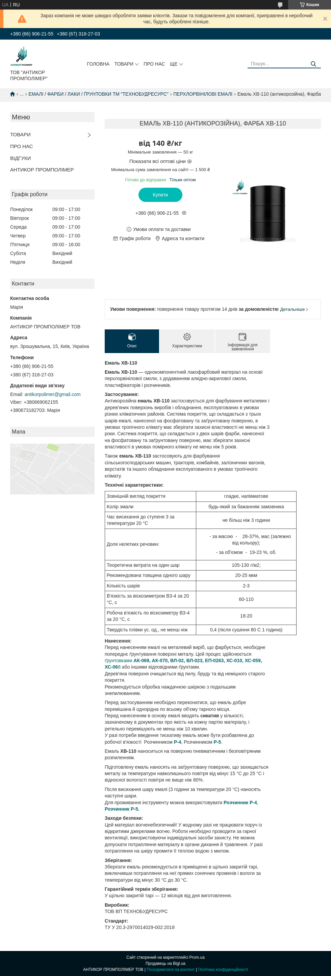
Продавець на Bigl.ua (165, 963)
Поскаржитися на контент (171, 969)
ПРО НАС (154, 64)
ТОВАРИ (123, 64)
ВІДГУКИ (20, 158)
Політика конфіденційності (223, 969)
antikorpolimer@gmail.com (53, 394)
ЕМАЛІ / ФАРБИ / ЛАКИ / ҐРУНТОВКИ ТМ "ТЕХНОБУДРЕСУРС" (99, 94)
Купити (160, 194)
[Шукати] (313, 64)
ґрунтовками (119, 660)
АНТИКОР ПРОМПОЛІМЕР (42, 169)
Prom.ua (197, 957)
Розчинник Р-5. (122, 809)
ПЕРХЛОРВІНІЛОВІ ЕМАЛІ (202, 94)
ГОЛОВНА (98, 64)
